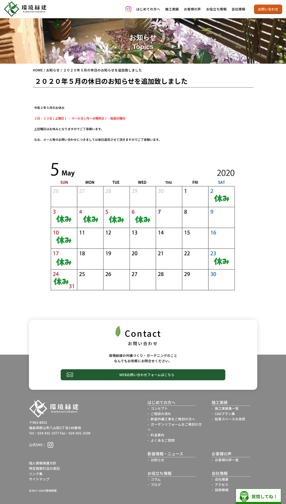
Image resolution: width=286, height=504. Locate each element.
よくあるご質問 (163, 440)
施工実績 (172, 9)
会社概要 (222, 479)
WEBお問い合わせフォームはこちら (146, 374)
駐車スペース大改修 (230, 419)
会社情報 (238, 9)
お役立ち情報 (216, 9)
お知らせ (53, 70)
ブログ (156, 484)
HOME (38, 70)
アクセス (221, 484)
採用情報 (222, 489)
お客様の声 (192, 9)
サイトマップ (39, 479)
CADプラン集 (225, 413)
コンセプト (159, 408)
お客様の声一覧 (227, 459)
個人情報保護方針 (42, 463)
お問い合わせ (268, 9)
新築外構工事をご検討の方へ (173, 419)
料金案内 (157, 435)
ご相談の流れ (161, 413)
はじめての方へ (148, 9)
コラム (156, 479)
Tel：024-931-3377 (44, 433)
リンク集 (36, 473)
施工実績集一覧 (227, 408)
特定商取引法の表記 (44, 468)
